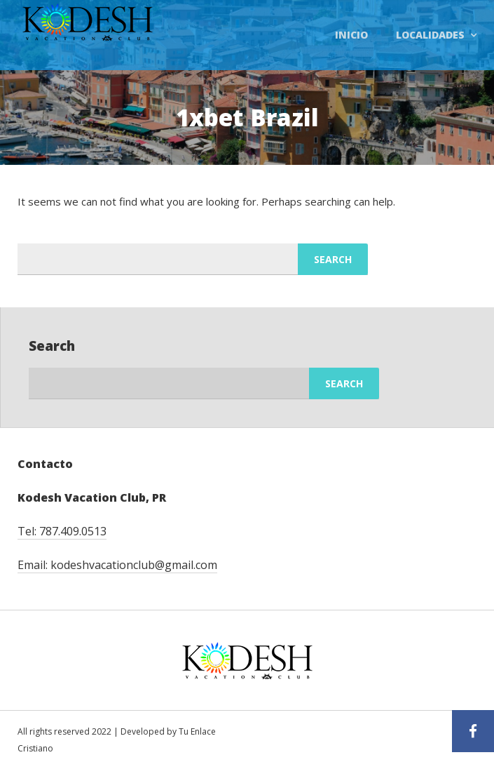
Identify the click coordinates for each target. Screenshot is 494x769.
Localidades (430, 34)
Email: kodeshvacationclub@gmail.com (117, 565)
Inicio (351, 34)
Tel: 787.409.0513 (62, 531)
